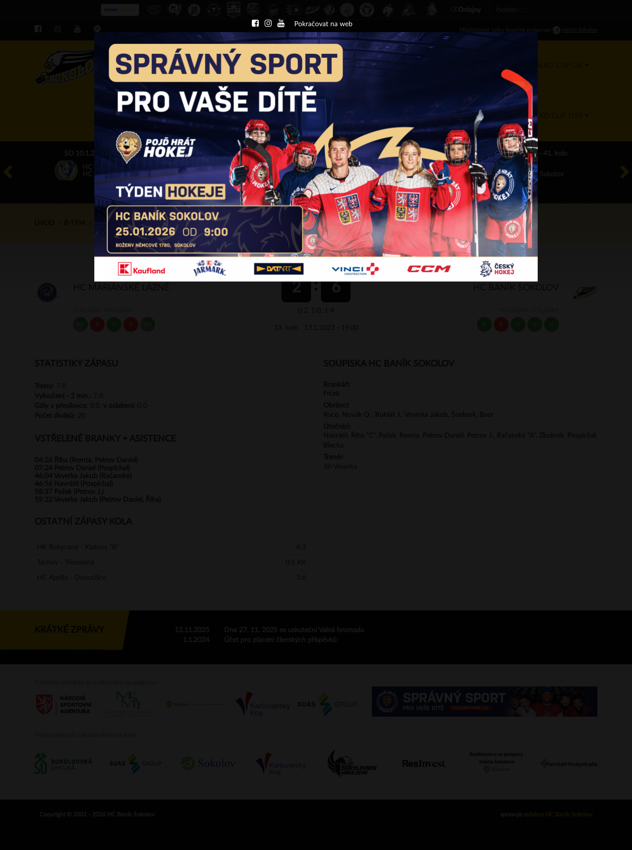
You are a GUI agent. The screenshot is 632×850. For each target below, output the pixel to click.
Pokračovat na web (323, 24)
